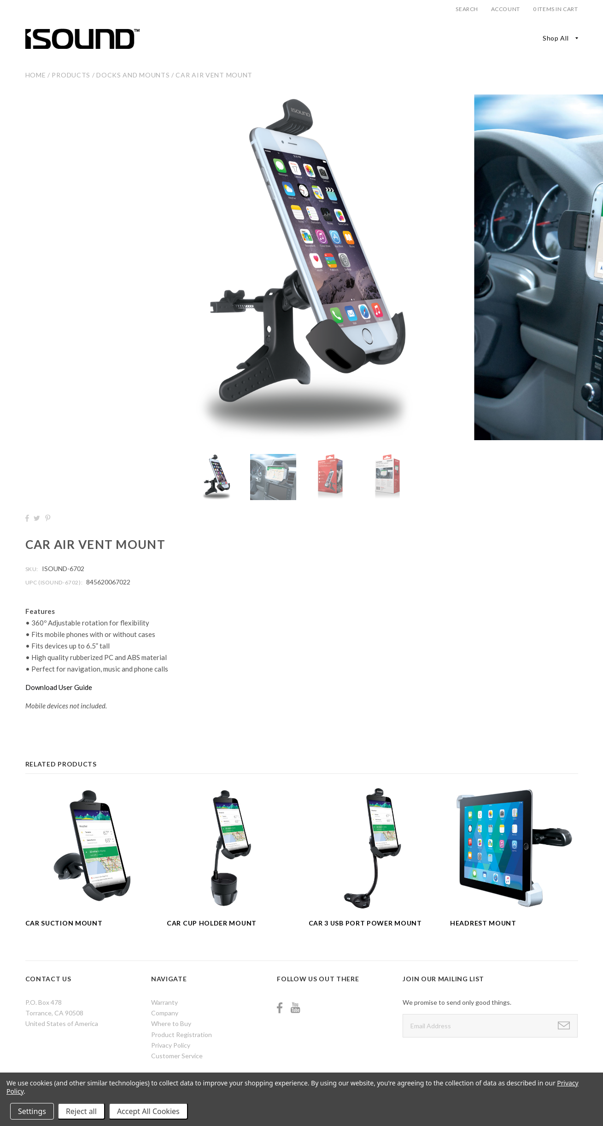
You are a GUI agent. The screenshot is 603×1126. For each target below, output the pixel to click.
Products (71, 75)
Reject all (81, 1111)
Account (505, 9)
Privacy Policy (170, 1045)
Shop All (556, 38)
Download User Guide (58, 687)
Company (164, 1013)
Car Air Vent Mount (214, 75)
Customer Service (177, 1056)
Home (35, 75)
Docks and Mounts (133, 75)
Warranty (164, 1002)
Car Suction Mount (64, 923)
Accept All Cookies (148, 1111)
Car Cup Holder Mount (212, 923)
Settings (32, 1111)
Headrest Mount (483, 923)
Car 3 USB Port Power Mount (365, 923)
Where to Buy (171, 1023)
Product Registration (181, 1034)
